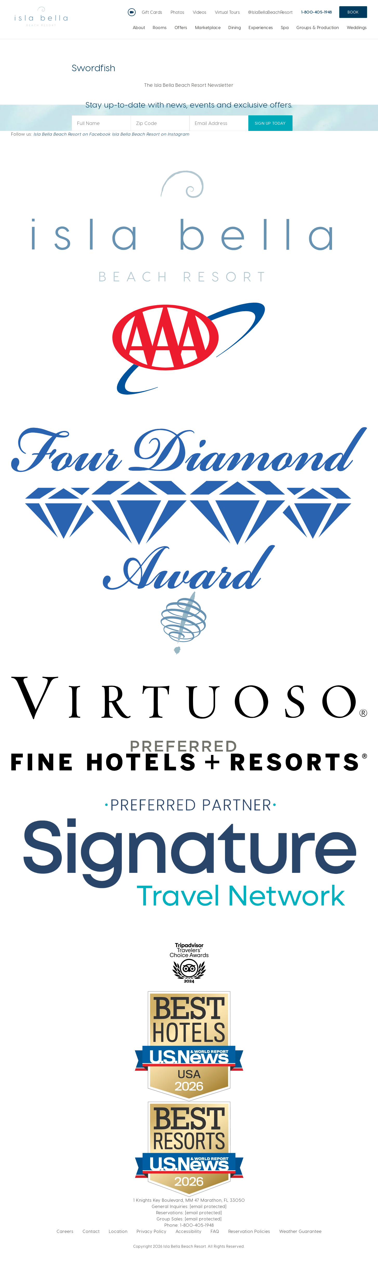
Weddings (357, 27)
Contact (91, 1231)
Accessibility (189, 1231)
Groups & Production (317, 27)
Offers (181, 27)
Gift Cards (152, 12)
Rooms (160, 27)
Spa (285, 27)
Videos (200, 12)
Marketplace (208, 27)
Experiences (261, 27)
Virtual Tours (227, 12)
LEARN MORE (309, 55)
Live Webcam (133, 10)
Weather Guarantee (300, 1231)
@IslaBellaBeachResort (270, 12)
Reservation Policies (249, 1231)
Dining (234, 27)
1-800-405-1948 (316, 12)
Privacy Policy (152, 1231)
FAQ (215, 1231)
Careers (65, 1231)
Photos (177, 12)
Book (353, 12)
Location (118, 1231)
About (139, 27)
